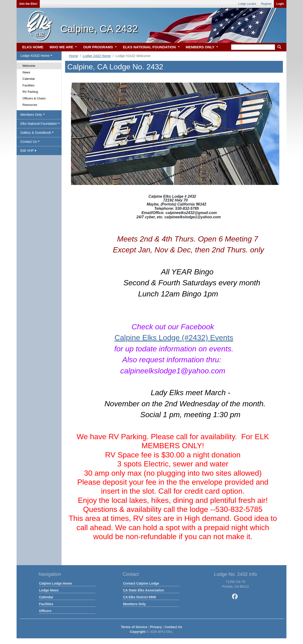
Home (73, 56)
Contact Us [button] (28, 141)
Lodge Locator (247, 3)
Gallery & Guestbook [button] (35, 132)
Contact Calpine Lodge (141, 583)
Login (280, 3)
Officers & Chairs (34, 98)
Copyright (137, 632)
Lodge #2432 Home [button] (34, 56)
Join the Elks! (28, 3)
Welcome (28, 65)
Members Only (134, 604)
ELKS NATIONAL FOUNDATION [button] (150, 47)
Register (266, 3)
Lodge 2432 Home (97, 56)
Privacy (156, 627)
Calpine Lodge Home (55, 583)
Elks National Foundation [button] (38, 123)
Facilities (28, 85)
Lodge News (48, 590)
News (26, 72)
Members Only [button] (31, 114)
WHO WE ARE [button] (61, 47)
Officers (45, 611)
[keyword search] (253, 47)
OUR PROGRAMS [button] (98, 47)
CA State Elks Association (143, 590)
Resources (29, 105)
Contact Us (173, 627)
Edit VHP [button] (28, 150)
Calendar (28, 78)
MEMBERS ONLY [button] (200, 47)
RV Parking (30, 92)
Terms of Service (134, 627)
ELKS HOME (32, 47)
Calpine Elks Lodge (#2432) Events (174, 337)
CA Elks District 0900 (139, 597)
